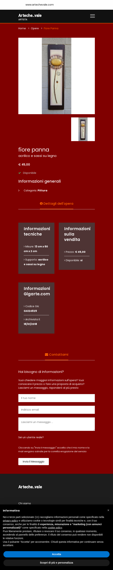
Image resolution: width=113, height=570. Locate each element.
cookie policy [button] (55, 527)
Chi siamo (24, 503)
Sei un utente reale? (31, 437)
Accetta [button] (56, 554)
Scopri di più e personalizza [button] (56, 562)
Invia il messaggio (33, 462)
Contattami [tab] (56, 354)
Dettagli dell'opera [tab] (56, 203)
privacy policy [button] (10, 520)
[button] (108, 510)
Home (22, 28)
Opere (35, 28)
